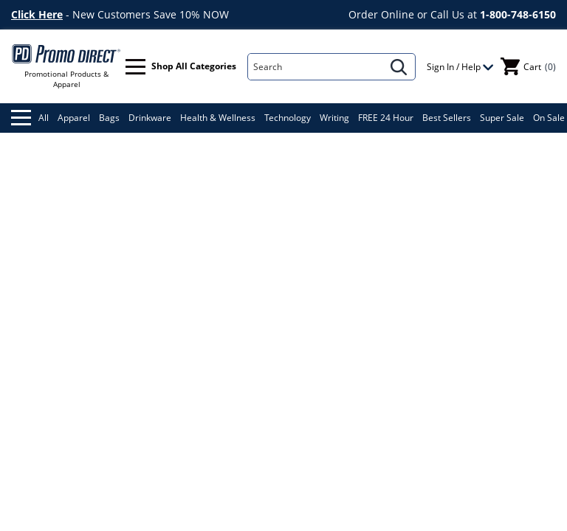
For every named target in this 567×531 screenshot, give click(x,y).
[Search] (316, 67)
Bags (109, 117)
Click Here (37, 14)
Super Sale (502, 117)
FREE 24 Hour (385, 117)
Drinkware (149, 117)
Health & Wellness (217, 117)
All (30, 117)
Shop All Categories (181, 66)
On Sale (549, 117)
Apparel (74, 117)
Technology (287, 117)
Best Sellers (446, 117)
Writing (334, 117)
